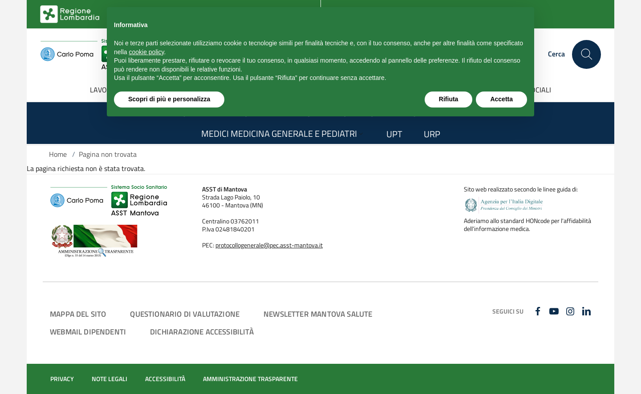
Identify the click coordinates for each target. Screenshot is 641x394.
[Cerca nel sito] (586, 54)
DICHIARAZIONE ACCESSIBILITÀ (202, 332)
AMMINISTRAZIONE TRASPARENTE (250, 379)
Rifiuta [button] (448, 99)
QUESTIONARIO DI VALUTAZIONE (184, 314)
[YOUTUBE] (555, 311)
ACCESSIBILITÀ (165, 379)
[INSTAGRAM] (571, 311)
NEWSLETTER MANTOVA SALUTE (318, 314)
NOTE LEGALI (109, 379)
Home (58, 154)
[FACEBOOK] (538, 311)
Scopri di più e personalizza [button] (169, 99)
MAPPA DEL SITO (78, 314)
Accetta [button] (501, 99)
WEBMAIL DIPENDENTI (88, 332)
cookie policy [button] (146, 52)
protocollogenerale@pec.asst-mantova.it (269, 245)
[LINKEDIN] (587, 311)
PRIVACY (62, 379)
